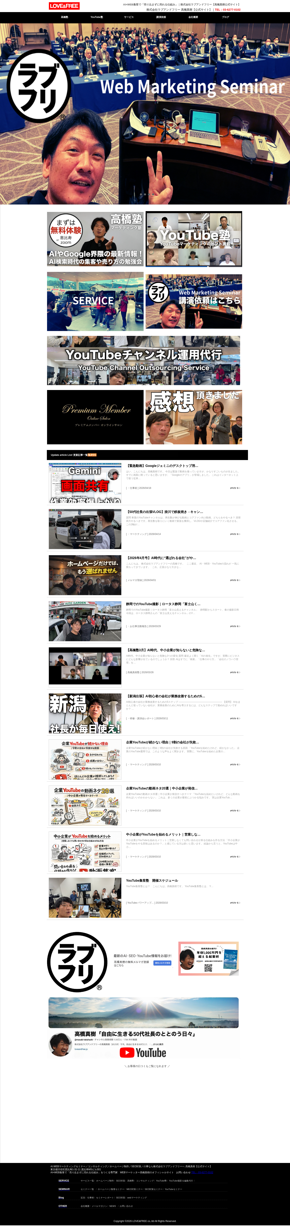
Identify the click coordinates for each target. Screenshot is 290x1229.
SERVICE (64, 1180)
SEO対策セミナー (154, 1188)
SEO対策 (120, 1180)
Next (150, 73)
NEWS (112, 1205)
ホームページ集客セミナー (111, 1188)
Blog (61, 1197)
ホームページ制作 (105, 1180)
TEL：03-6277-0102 (228, 9)
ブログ (225, 17)
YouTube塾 (96, 17)
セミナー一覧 (87, 1188)
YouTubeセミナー (173, 1188)
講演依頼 (161, 17)
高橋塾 (64, 17)
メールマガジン (99, 1205)
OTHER (63, 1206)
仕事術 (90, 1197)
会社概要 (193, 17)
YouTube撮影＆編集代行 (181, 1180)
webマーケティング (137, 1197)
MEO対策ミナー (134, 1188)
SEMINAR (64, 1189)
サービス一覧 (87, 1180)
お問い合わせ (126, 1205)
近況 (83, 1197)
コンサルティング (145, 1180)
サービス (129, 17)
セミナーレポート (105, 1197)
